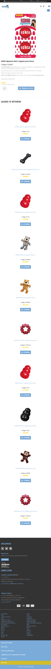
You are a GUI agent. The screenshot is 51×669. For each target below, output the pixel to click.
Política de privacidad (7, 650)
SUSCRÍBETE (5, 559)
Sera (2, 633)
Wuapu (3, 636)
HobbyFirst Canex (5, 620)
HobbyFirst (29, 618)
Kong (28, 624)
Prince (2, 630)
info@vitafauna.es (17, 583)
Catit (2, 615)
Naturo (3, 627)
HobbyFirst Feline (31, 620)
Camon (28, 613)
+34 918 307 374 (6, 583)
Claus (28, 615)
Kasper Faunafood (31, 621)
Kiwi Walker (4, 624)
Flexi (2, 618)
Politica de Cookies (6, 642)
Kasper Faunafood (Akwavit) (8, 623)
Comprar (25, 139)
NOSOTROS (4, 662)
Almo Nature (4, 613)
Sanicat (28, 632)
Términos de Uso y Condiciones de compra (13, 654)
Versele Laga (4, 635)
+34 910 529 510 (6, 602)
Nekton (28, 627)
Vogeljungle (30, 635)
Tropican (29, 633)
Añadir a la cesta (26, 88)
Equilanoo (29, 617)
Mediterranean (5, 626)
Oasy (28, 629)
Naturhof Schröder (31, 626)
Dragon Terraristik (6, 617)
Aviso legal (4, 646)
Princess (29, 630)
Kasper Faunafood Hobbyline (34, 623)
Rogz (2, 632)
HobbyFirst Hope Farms (7, 621)
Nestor (3, 629)
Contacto (4, 658)
